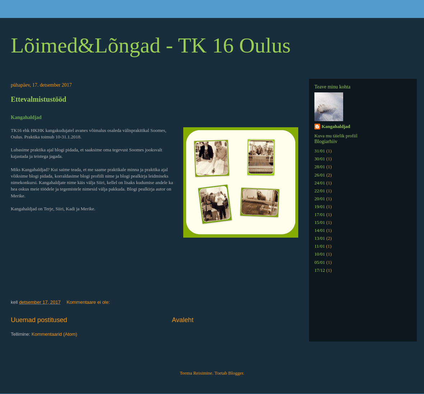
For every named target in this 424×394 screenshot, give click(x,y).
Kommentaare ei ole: (88, 302)
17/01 (319, 214)
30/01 (319, 158)
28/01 (319, 166)
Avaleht (182, 320)
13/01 (319, 238)
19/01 (319, 206)
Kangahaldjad (336, 126)
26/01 (319, 175)
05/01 (319, 262)
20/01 (319, 198)
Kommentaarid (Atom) (54, 334)
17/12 (319, 270)
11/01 (319, 246)
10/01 (319, 254)
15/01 (319, 222)
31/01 (319, 151)
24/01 (319, 182)
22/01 (319, 190)
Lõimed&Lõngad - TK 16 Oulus (151, 45)
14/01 (319, 230)
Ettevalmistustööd (38, 99)
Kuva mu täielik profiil (336, 135)
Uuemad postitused (39, 320)
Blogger (235, 373)
